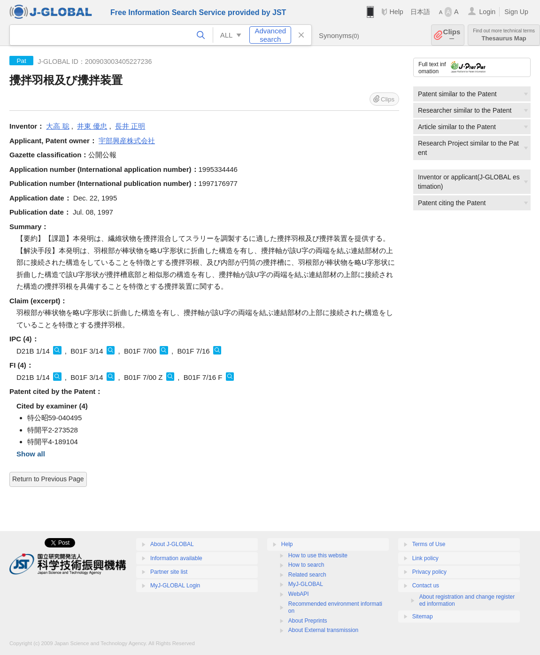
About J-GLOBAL (172, 544)
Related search (307, 574)
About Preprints (307, 620)
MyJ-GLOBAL (305, 584)
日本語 (420, 11)
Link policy (425, 558)
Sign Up (516, 11)
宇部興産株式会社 (127, 141)
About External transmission (323, 630)
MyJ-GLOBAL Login (175, 585)
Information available (176, 558)
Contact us (425, 585)
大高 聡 (57, 126)
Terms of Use (429, 544)
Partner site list (168, 572)
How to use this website (317, 555)
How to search (306, 565)
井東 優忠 (92, 126)
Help (396, 11)
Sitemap (422, 616)
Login (487, 11)
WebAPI (298, 594)
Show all (30, 454)
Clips (452, 35)
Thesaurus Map (504, 35)
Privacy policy (429, 572)
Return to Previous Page (48, 479)
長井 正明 (130, 126)
